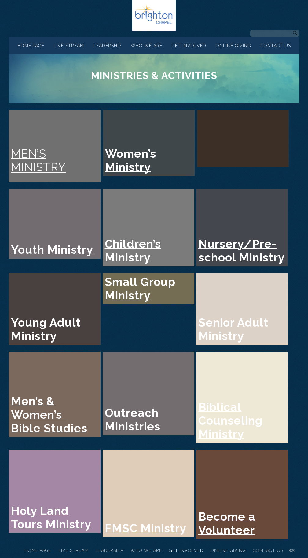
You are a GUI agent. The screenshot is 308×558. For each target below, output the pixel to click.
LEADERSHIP (107, 45)
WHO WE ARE (146, 45)
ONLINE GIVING (233, 45)
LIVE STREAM (69, 45)
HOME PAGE (30, 45)
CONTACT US (276, 45)
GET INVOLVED (189, 45)
